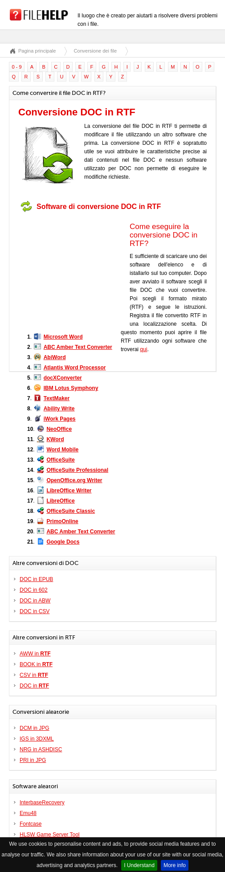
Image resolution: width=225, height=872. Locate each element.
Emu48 (28, 813)
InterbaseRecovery (42, 802)
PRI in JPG (33, 760)
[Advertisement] (74, 272)
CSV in (34, 675)
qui (143, 349)
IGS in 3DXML (37, 739)
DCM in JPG (34, 728)
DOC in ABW (35, 601)
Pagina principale (37, 50)
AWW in (35, 654)
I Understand (139, 865)
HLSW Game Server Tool (50, 834)
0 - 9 (17, 67)
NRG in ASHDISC (41, 749)
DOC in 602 (34, 590)
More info (175, 865)
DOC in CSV (34, 611)
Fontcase (30, 824)
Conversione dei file (95, 50)
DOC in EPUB (36, 579)
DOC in (34, 686)
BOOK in (36, 664)
